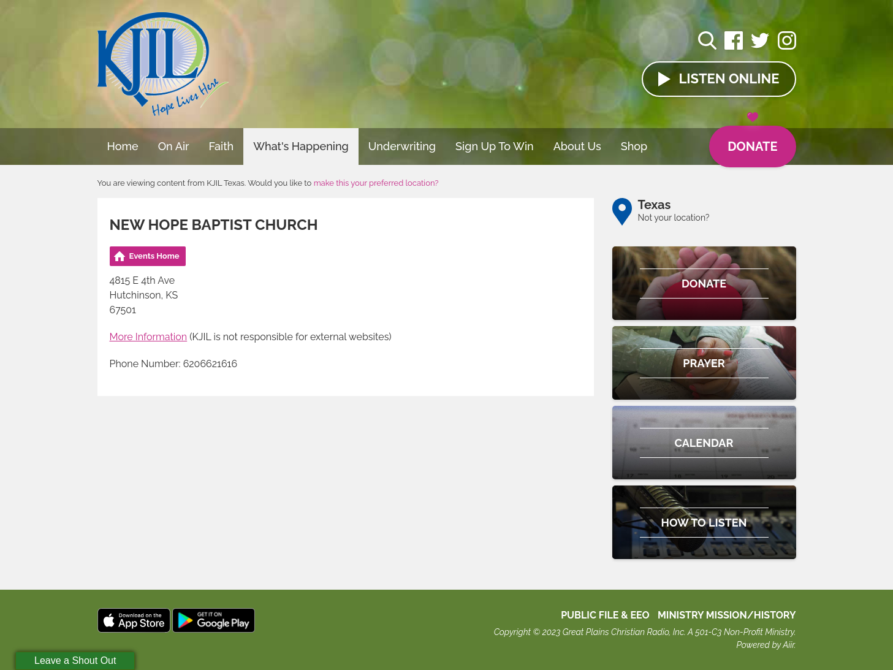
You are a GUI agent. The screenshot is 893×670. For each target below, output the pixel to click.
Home (123, 146)
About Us (577, 146)
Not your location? (674, 218)
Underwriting (402, 146)
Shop (634, 146)
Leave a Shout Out (75, 660)
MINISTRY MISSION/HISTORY (727, 615)
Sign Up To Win (494, 146)
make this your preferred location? (376, 183)
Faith (221, 146)
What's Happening (301, 146)
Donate (752, 140)
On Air (173, 146)
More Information (149, 337)
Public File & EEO (605, 615)
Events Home (154, 256)
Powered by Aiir (765, 645)
